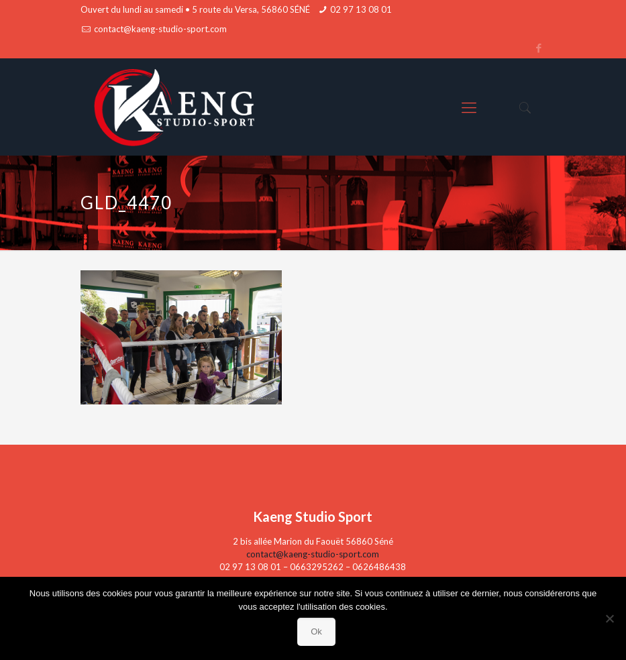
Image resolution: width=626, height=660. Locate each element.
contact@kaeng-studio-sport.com (160, 28)
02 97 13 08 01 (361, 9)
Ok (316, 631)
